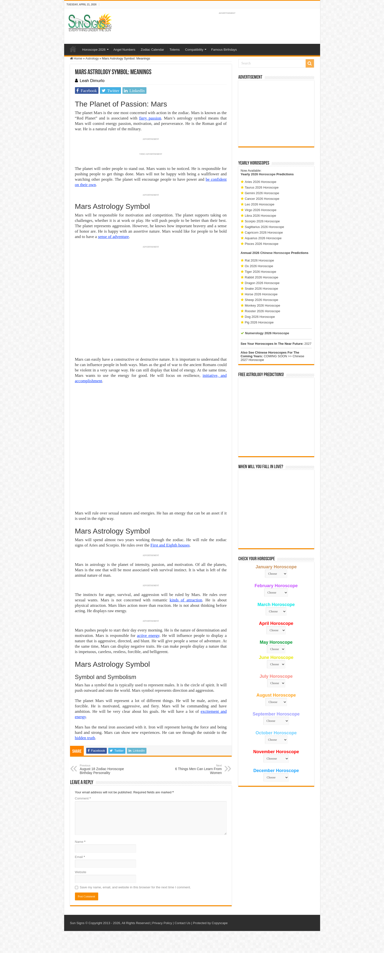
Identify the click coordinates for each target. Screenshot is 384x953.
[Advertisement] (276, 113)
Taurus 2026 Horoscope (262, 187)
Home (73, 49)
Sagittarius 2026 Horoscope (264, 227)
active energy (148, 635)
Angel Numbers (124, 49)
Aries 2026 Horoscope (260, 182)
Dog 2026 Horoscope (260, 317)
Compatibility (194, 49)
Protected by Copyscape (210, 923)
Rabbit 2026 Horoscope (261, 277)
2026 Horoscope (263, 174)
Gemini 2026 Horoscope (262, 193)
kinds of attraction (186, 600)
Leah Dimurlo (92, 80)
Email (80, 857)
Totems (174, 49)
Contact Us (182, 923)
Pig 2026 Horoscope (259, 322)
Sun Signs (77, 923)
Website (80, 872)
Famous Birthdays (224, 49)
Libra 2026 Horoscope (260, 215)
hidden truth (85, 738)
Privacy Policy (162, 923)
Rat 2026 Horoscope (259, 260)
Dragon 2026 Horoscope (262, 283)
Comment (83, 798)
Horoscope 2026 (94, 49)
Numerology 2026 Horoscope (267, 333)
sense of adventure (113, 236)
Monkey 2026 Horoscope (262, 305)
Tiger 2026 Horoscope (260, 272)
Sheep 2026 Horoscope (261, 300)
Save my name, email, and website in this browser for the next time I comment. (135, 887)
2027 (308, 343)
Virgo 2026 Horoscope (260, 210)
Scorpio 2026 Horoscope (262, 221)
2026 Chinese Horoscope (271, 253)
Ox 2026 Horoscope (259, 266)
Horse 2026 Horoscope (261, 294)
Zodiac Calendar (152, 49)
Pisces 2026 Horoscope (261, 244)
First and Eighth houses (170, 545)
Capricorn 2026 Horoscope (264, 232)
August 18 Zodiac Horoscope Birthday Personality (105, 769)
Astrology (92, 58)
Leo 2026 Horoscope (260, 204)
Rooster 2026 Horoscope (262, 311)
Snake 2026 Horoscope (261, 288)
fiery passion (150, 118)
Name (80, 842)
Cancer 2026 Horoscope (262, 199)
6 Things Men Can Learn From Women (197, 769)
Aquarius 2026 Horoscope (263, 238)
